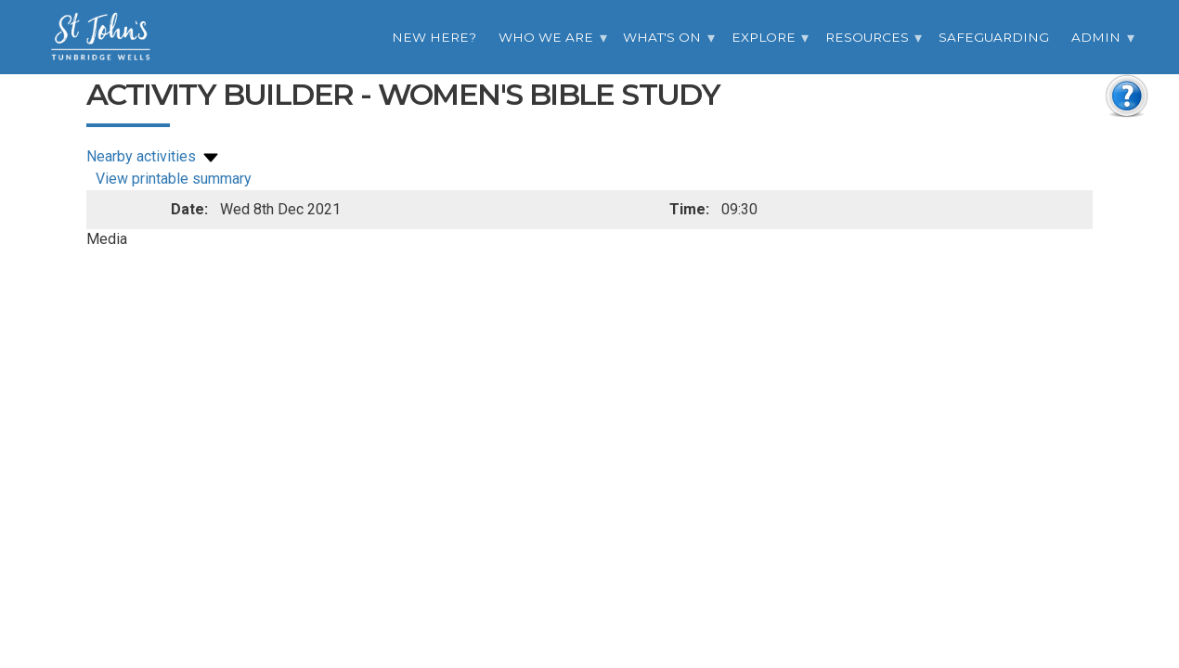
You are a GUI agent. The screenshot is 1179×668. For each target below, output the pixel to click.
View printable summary (174, 178)
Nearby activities (154, 156)
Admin (1096, 37)
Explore (764, 37)
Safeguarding (994, 37)
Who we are (546, 37)
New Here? (434, 37)
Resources (867, 37)
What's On (662, 37)
